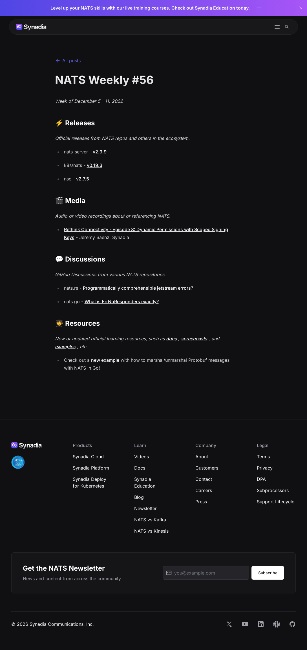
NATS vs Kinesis (151, 531)
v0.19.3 (94, 165)
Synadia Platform (91, 468)
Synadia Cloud (88, 456)
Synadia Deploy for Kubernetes (89, 482)
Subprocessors (273, 490)
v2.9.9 (100, 152)
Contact (203, 479)
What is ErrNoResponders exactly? (122, 301)
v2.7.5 (82, 179)
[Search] (287, 27)
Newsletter (145, 508)
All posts (68, 60)
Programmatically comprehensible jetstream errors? (138, 288)
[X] (229, 624)
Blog (139, 497)
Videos (141, 456)
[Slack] (276, 624)
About (201, 456)
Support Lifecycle (275, 501)
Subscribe (267, 572)
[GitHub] (292, 624)
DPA (261, 479)
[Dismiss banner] (301, 8)
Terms (263, 456)
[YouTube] (245, 624)
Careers (203, 490)
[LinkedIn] (260, 624)
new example (105, 360)
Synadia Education (144, 482)
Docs (139, 468)
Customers (206, 468)
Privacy (265, 468)
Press (201, 501)
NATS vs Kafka (150, 519)
